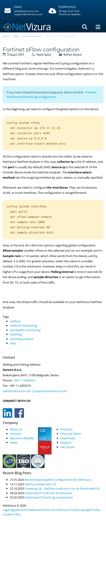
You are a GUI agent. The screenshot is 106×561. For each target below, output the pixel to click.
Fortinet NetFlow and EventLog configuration (52, 94)
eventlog (16, 334)
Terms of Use (51, 510)
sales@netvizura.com (26, 11)
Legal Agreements (15, 510)
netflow (15, 321)
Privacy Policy (69, 510)
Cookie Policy (12, 514)
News (13, 442)
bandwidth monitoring (25, 330)
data (13, 343)
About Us (16, 429)
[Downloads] (73, 11)
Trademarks (35, 510)
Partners (15, 434)
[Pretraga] (84, 27)
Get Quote (67, 447)
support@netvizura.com (28, 14)
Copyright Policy (89, 510)
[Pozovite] (23, 10)
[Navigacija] (97, 27)
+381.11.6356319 (23, 380)
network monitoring (23, 325)
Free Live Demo (70, 434)
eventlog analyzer (22, 339)
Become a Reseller (22, 438)
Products (66, 429)
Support (65, 442)
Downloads (67, 438)
